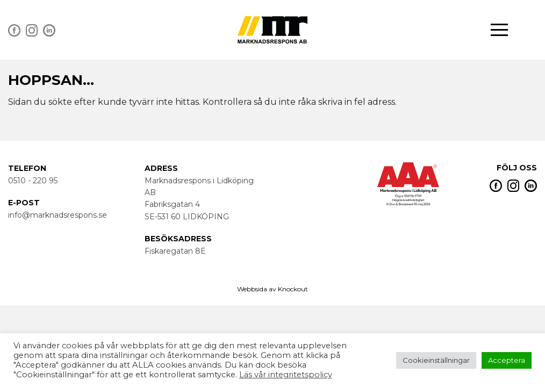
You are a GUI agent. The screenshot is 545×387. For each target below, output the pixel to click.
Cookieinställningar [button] (436, 360)
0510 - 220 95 (33, 180)
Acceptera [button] (506, 360)
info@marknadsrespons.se (57, 215)
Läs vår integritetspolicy (285, 374)
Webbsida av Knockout (272, 289)
